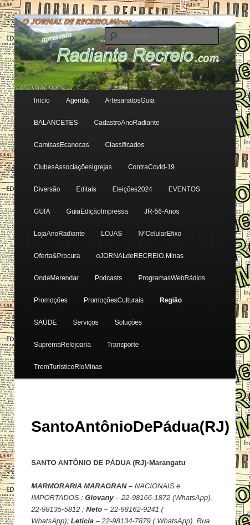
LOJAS (111, 234)
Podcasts (108, 278)
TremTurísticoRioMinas (68, 367)
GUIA (42, 211)
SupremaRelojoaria (62, 345)
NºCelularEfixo (159, 234)
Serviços (86, 322)
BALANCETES (56, 123)
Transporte (123, 345)
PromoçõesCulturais (114, 300)
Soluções (128, 322)
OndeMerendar (56, 278)
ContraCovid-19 (151, 167)
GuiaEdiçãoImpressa (97, 211)
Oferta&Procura (57, 256)
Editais (86, 189)
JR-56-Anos (161, 211)
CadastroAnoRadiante (127, 123)
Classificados (125, 145)
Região (171, 300)
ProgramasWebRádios (171, 278)
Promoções (51, 300)
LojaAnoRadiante (59, 234)
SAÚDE (45, 322)
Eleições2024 (132, 189)
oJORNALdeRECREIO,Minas (139, 256)
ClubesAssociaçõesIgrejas (73, 167)
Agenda (77, 100)
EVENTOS (184, 189)
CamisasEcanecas (61, 145)
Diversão (47, 189)
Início (42, 100)
